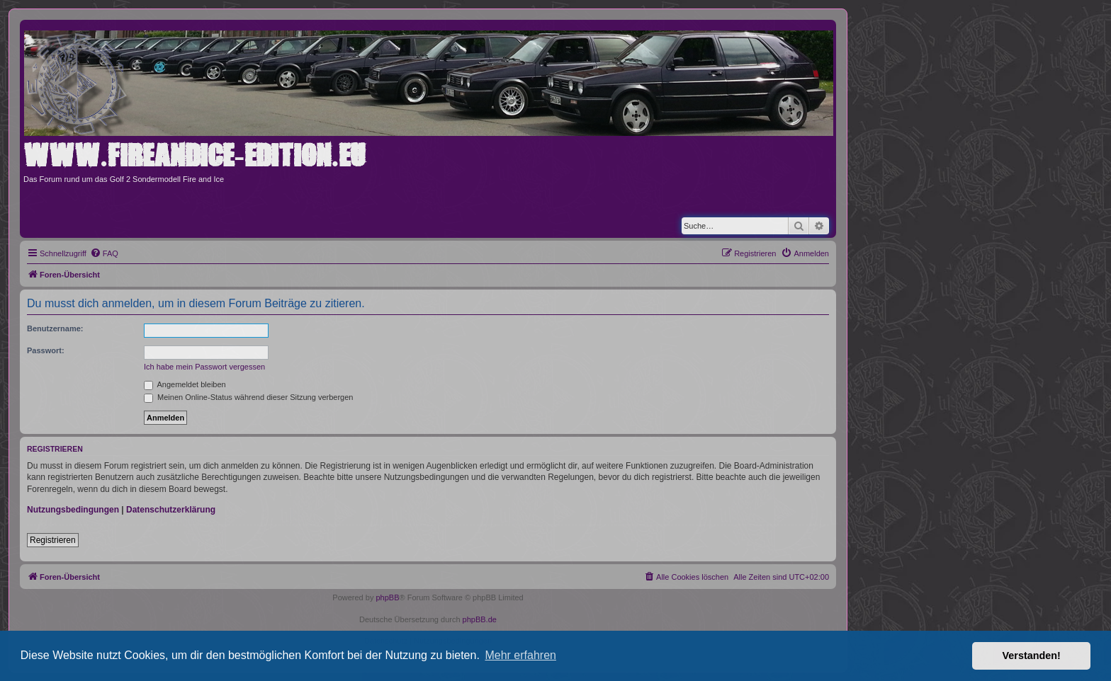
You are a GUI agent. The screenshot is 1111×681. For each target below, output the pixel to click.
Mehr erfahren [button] (520, 655)
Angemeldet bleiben (185, 384)
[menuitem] (104, 253)
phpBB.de (480, 619)
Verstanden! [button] (1032, 655)
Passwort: (45, 350)
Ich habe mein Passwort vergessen (204, 366)
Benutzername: (55, 328)
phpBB (387, 597)
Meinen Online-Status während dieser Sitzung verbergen (248, 397)
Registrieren (53, 540)
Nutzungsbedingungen (73, 510)
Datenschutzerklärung (170, 510)
